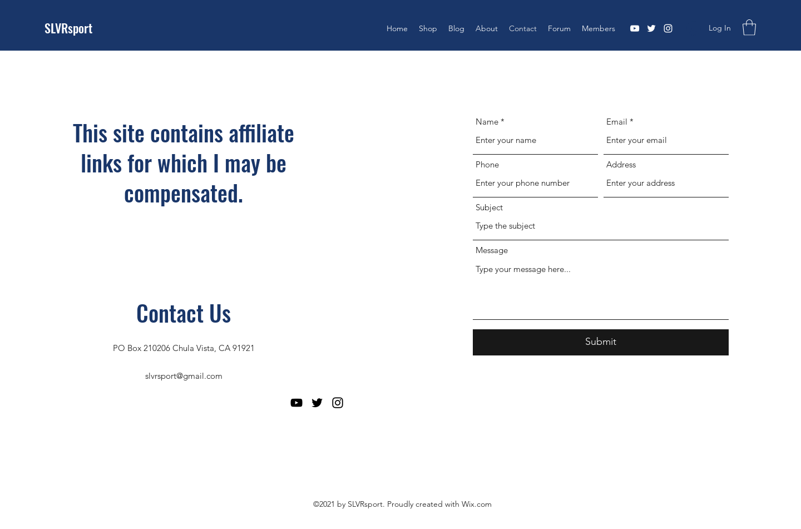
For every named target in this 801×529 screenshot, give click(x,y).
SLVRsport (68, 28)
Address (621, 164)
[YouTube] (634, 28)
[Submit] (601, 342)
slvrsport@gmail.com (183, 375)
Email (616, 121)
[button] (749, 27)
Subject (489, 207)
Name (487, 121)
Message (492, 250)
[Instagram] (668, 28)
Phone (487, 164)
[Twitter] (651, 28)
